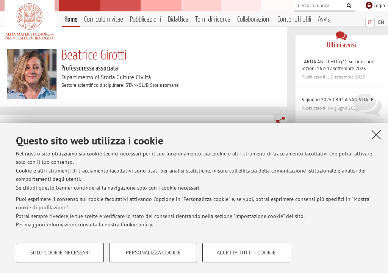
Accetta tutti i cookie (246, 252)
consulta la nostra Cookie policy (115, 224)
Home (70, 19)
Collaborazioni (254, 19)
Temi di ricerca (212, 19)
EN (381, 22)
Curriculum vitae (103, 19)
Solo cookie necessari (60, 252)
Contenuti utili (294, 19)
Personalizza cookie (153, 252)
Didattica (178, 19)
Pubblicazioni (145, 19)
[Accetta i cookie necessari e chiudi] (376, 135)
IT (370, 22)
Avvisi (325, 19)
